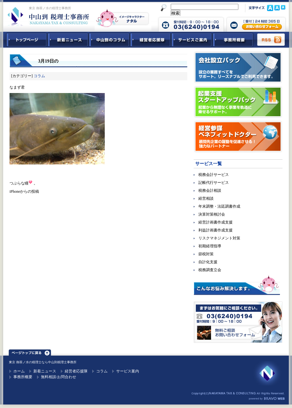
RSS (271, 40)
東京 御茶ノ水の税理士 (25, 362)
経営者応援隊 (76, 371)
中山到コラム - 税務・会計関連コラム (109, 40)
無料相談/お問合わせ (58, 377)
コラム (39, 76)
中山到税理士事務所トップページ (25, 40)
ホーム (19, 371)
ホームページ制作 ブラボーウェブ (267, 399)
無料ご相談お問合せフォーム (238, 322)
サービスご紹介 (191, 40)
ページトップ (30, 351)
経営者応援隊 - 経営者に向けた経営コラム (150, 40)
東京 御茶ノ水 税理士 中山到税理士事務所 (48, 16)
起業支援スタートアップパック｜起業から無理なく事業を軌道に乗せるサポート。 (238, 101)
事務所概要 (233, 40)
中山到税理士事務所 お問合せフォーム (256, 24)
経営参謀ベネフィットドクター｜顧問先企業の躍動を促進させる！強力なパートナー (238, 136)
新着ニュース (68, 40)
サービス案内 (127, 371)
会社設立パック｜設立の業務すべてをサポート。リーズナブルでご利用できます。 (238, 67)
